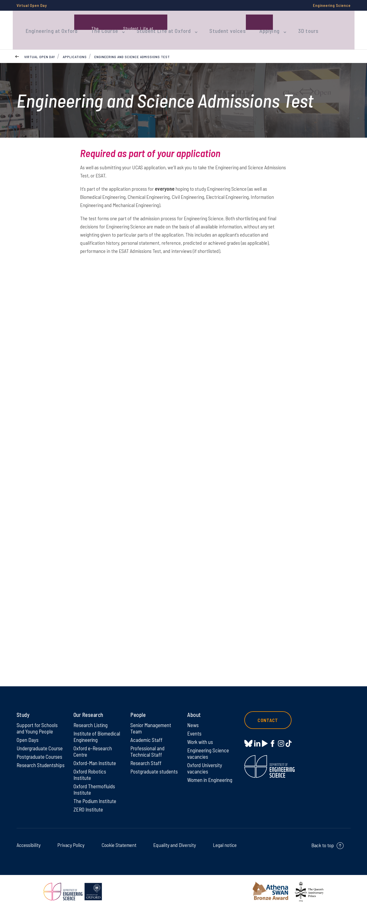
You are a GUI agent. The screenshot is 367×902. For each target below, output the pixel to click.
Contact (270, 711)
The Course (100, 25)
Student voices (216, 25)
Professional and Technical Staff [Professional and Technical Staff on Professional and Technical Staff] (148, 743)
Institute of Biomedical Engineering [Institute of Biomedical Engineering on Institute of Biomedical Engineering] (97, 728)
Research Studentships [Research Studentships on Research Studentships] (31, 760)
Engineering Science (332, 5)
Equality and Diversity (174, 839)
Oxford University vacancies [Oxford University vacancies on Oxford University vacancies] (205, 760)
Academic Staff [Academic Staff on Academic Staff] (146, 731)
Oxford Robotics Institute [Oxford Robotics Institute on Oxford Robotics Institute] (90, 767)
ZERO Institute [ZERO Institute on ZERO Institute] (88, 803)
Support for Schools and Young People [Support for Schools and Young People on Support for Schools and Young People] (38, 719)
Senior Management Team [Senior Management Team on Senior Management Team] (151, 719)
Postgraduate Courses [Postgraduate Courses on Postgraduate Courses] (41, 748)
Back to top (322, 839)
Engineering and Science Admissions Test (132, 47)
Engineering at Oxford (49, 25)
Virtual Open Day (32, 5)
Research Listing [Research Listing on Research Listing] (91, 716)
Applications (75, 47)
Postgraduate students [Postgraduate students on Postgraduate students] (145, 767)
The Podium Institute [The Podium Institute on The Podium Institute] (95, 794)
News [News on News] (193, 716)
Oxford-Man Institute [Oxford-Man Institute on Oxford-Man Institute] (95, 755)
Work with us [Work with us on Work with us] (201, 733)
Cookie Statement (119, 839)
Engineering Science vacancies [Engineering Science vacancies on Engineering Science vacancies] (209, 745)
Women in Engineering (211, 772)
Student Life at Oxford (156, 25)
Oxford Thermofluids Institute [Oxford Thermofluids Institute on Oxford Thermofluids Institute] (95, 782)
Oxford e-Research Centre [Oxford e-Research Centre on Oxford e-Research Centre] (93, 743)
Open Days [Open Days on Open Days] (28, 731)
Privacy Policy (70, 839)
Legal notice (225, 839)
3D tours (292, 25)
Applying (256, 25)
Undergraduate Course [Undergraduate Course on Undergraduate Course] (41, 740)
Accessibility (29, 839)
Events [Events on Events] (194, 724)
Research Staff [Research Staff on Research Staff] (146, 755)
